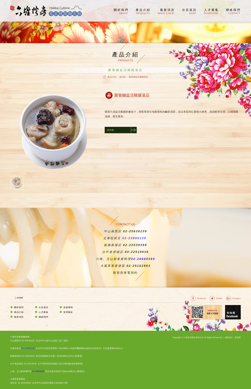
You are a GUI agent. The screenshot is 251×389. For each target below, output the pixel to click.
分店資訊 (189, 11)
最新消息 (166, 11)
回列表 (110, 129)
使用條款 (68, 312)
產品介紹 (143, 11)
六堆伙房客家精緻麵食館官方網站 (46, 11)
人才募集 (211, 11)
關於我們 (121, 11)
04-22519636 (137, 252)
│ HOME (16, 297)
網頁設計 (229, 337)
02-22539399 (135, 245)
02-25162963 (138, 265)
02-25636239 (135, 231)
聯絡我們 (233, 11)
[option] (53, 131)
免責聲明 (68, 307)
